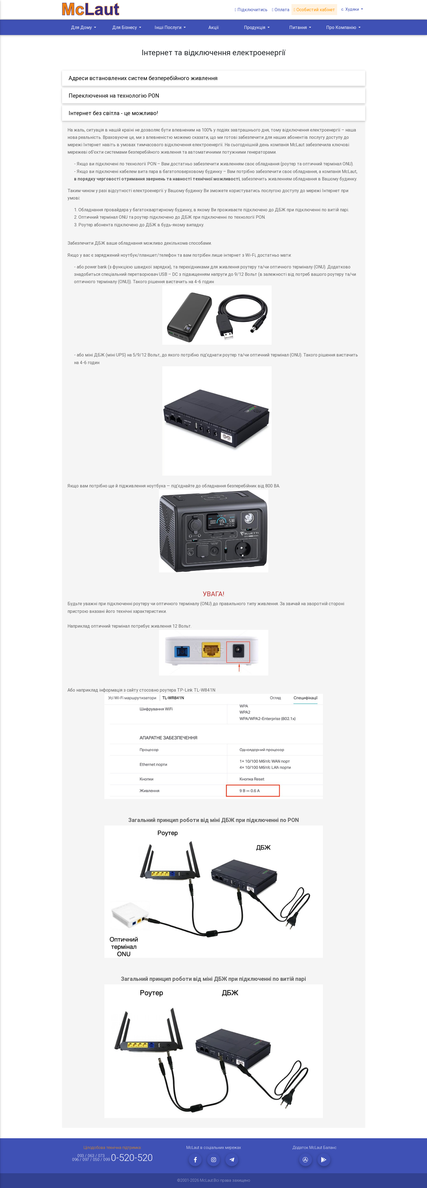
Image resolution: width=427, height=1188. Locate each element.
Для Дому (82, 27)
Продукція (255, 27)
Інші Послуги (168, 27)
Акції (213, 27)
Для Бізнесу (125, 27)
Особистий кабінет (314, 10)
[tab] (213, 78)
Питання (298, 27)
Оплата (281, 10)
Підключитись (251, 10)
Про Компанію (341, 27)
